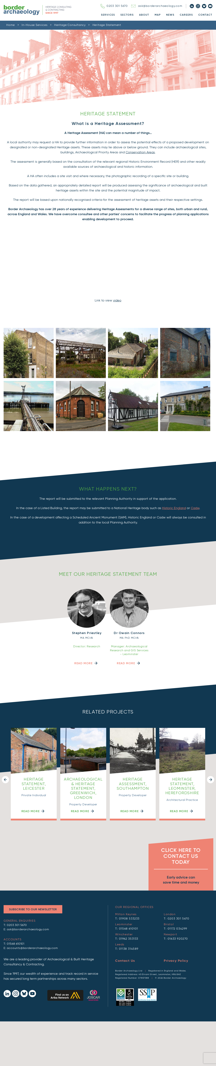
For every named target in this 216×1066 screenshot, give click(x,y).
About (144, 15)
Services (108, 15)
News (170, 15)
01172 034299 (177, 928)
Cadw (195, 508)
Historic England (174, 508)
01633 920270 (178, 938)
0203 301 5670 (114, 6)
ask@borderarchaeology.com (156, 6)
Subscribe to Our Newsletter (33, 909)
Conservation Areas (140, 152)
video (117, 300)
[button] (5, 779)
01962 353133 (128, 938)
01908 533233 (129, 918)
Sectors (127, 15)
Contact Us (125, 960)
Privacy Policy (176, 960)
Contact (205, 15)
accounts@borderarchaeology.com (32, 948)
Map (158, 15)
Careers (186, 15)
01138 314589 (128, 949)
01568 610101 (15, 944)
